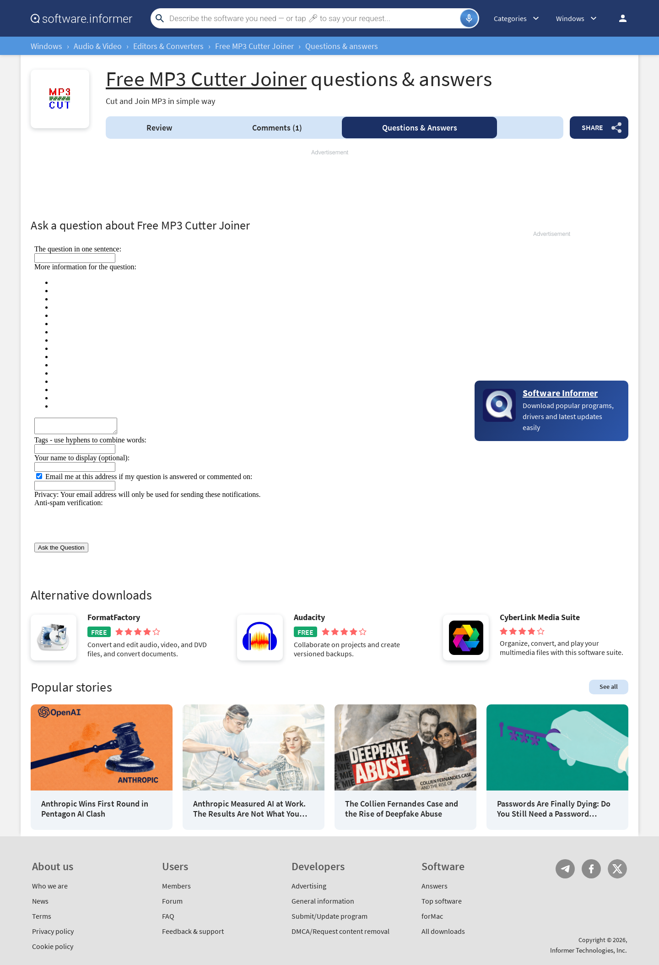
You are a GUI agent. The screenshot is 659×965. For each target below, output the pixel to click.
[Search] (313, 18)
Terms (41, 916)
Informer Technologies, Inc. (588, 950)
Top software (441, 900)
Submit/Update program (329, 916)
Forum (172, 900)
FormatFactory (113, 617)
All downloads (443, 931)
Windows (46, 46)
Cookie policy (52, 946)
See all (609, 686)
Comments (277, 127)
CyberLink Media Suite (540, 617)
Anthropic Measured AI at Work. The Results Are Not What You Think (249, 808)
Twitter (617, 868)
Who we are (50, 885)
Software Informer (560, 392)
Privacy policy (53, 931)
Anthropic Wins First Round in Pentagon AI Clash (94, 808)
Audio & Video (98, 46)
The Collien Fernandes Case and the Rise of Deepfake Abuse (401, 808)
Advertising (309, 885)
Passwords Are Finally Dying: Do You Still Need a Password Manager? (553, 808)
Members (176, 885)
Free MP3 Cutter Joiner (254, 46)
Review (159, 127)
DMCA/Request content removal (340, 931)
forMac (432, 916)
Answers (419, 127)
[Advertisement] (329, 184)
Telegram (565, 868)
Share (592, 127)
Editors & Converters (168, 46)
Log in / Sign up (619, 18)
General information (323, 900)
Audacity (309, 617)
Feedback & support (193, 931)
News (40, 900)
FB (591, 868)
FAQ (168, 916)
